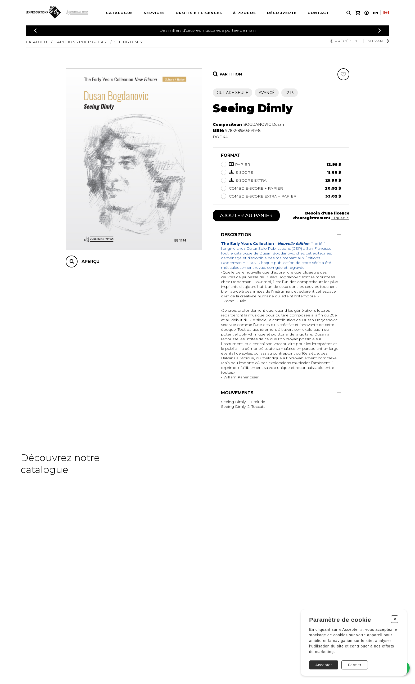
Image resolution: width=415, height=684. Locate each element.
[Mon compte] (366, 12)
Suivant (378, 41)
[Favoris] (343, 74)
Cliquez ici (340, 218)
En (375, 13)
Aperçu (91, 261)
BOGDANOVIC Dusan (263, 124)
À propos (244, 13)
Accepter (323, 665)
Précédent (344, 41)
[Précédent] (35, 30)
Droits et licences (199, 13)
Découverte (282, 13)
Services (154, 13)
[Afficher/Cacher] (339, 234)
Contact (318, 13)
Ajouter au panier (246, 215)
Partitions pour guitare (82, 41)
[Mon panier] (357, 12)
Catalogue (119, 13)
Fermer (355, 665)
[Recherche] (348, 12)
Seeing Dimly (128, 41)
